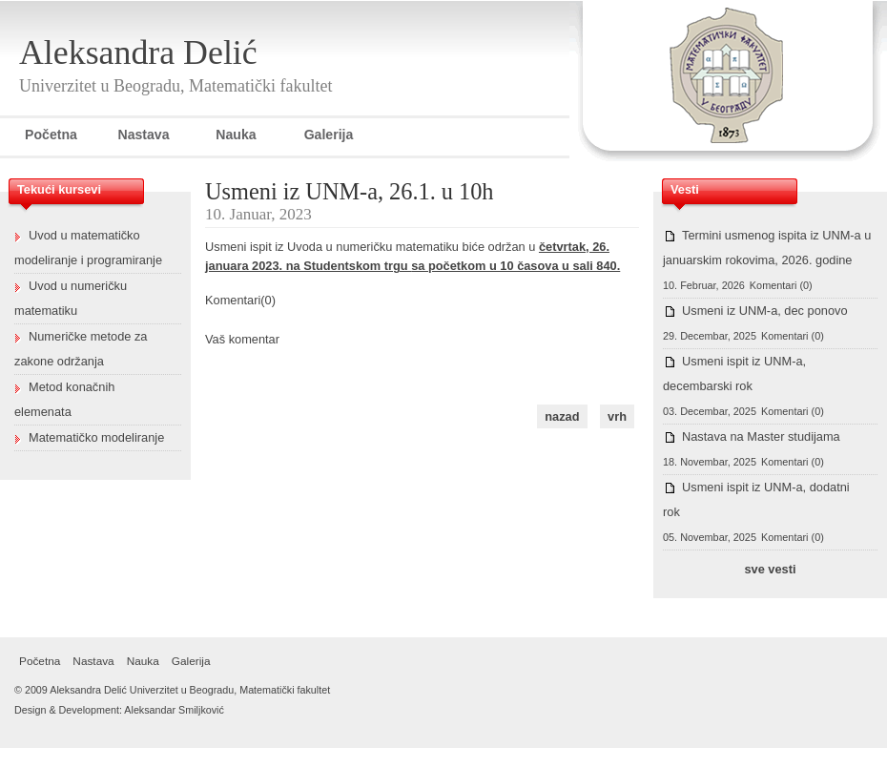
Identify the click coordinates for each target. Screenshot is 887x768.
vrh (617, 416)
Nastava (143, 134)
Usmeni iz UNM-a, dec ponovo (765, 310)
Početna (51, 134)
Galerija (329, 134)
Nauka (236, 134)
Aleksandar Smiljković (174, 710)
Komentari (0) (781, 285)
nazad (562, 416)
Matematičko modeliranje (96, 437)
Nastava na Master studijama (761, 436)
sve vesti (769, 569)
